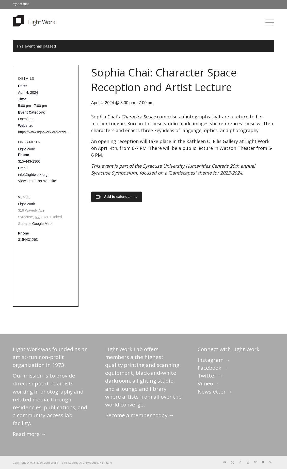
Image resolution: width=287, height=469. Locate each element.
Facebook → (213, 367)
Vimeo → (209, 383)
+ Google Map (40, 224)
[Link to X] (232, 462)
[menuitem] (21, 4)
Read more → (29, 433)
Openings (25, 119)
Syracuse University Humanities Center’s (186, 166)
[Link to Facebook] (240, 462)
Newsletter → (215, 391)
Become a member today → (139, 415)
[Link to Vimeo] (255, 462)
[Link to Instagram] (247, 462)
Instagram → (214, 359)
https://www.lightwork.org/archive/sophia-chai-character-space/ (67, 132)
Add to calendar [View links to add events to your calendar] (117, 197)
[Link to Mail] (225, 462)
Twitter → (210, 375)
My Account (21, 4)
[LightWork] (35, 22)
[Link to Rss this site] (270, 462)
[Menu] (268, 22)
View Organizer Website (37, 181)
